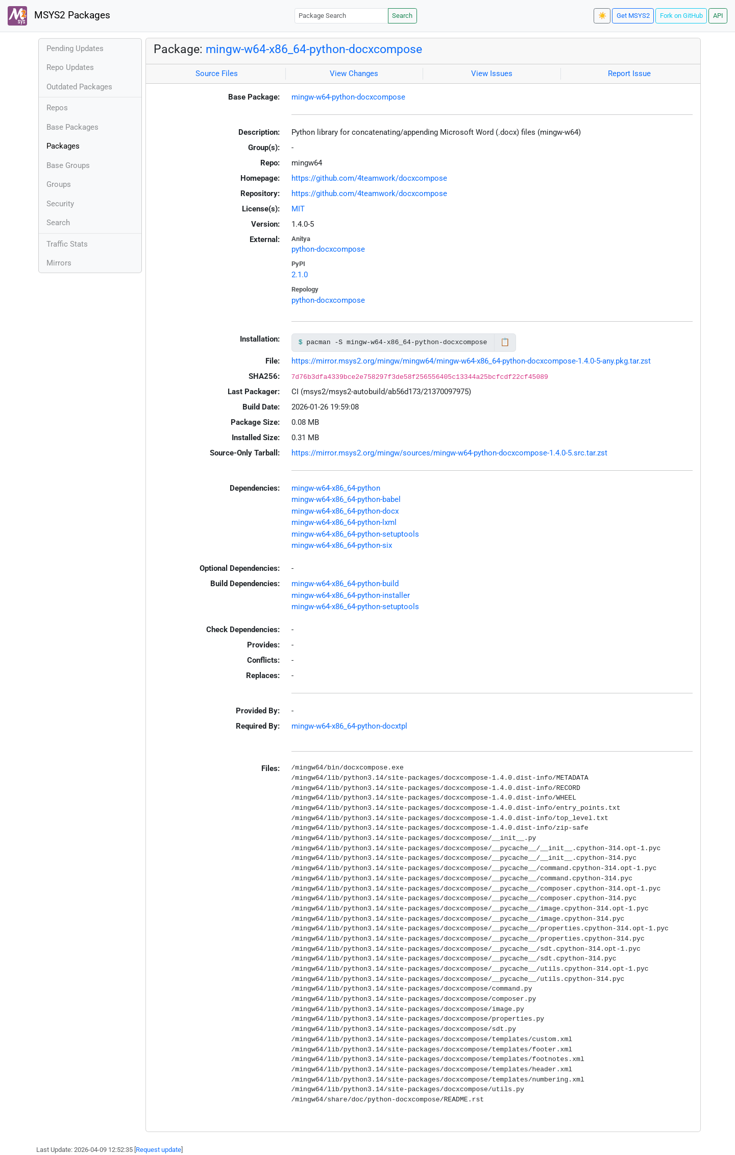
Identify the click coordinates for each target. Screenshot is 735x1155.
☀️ (602, 15)
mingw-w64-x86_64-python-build (345, 583)
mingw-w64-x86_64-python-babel (346, 499)
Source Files (216, 73)
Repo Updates (70, 67)
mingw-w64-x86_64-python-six (341, 545)
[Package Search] (341, 15)
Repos (57, 107)
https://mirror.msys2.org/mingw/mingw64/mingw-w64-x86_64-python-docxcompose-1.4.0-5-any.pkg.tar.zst (471, 361)
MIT (298, 208)
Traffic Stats (67, 244)
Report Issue (629, 73)
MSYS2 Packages (59, 16)
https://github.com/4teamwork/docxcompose (369, 178)
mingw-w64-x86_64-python (335, 488)
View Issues (491, 73)
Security (60, 203)
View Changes (354, 73)
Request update (158, 1149)
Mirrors (58, 263)
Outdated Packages (79, 86)
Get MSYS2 (633, 15)
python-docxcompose (328, 249)
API (718, 15)
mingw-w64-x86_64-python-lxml (344, 522)
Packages (63, 146)
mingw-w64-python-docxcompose (348, 97)
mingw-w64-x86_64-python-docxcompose (314, 49)
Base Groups (68, 165)
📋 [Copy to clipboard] (505, 342)
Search (402, 15)
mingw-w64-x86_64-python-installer (350, 595)
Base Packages (72, 127)
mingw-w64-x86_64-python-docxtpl (349, 726)
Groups (58, 184)
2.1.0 (299, 274)
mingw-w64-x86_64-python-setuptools (355, 534)
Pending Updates (75, 48)
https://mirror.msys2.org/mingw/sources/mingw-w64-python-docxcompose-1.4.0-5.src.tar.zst (449, 453)
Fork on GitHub (681, 15)
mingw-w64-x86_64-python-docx (345, 511)
